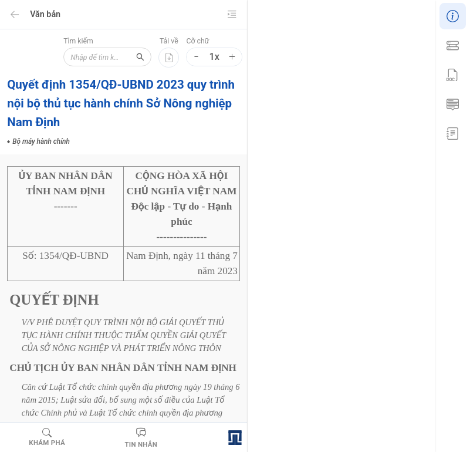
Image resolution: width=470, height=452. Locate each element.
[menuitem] (452, 14)
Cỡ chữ (197, 41)
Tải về (169, 41)
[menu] (452, 73)
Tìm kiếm (61, 41)
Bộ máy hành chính (328, 387)
